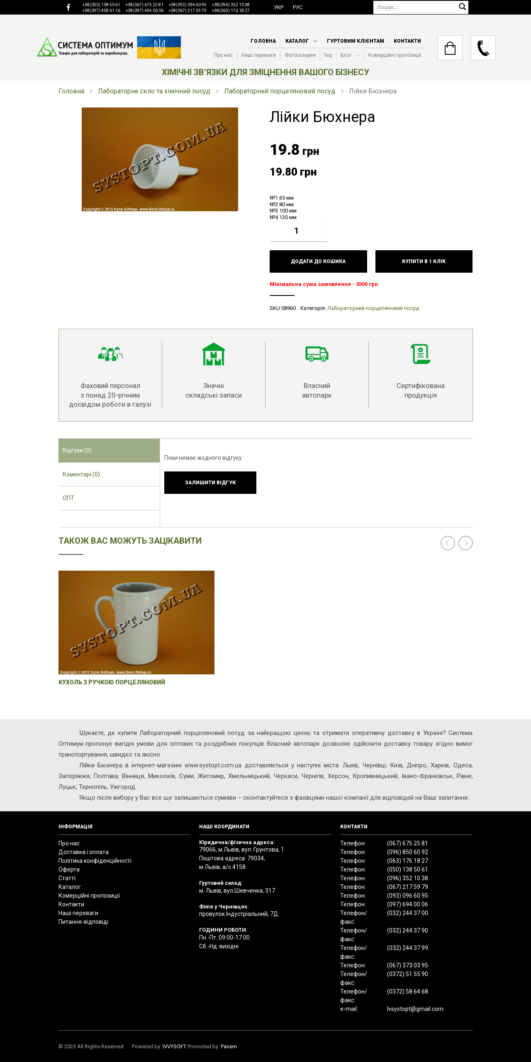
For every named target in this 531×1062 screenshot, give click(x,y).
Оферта (69, 869)
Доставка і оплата (83, 852)
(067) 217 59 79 (407, 887)
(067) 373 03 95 (407, 965)
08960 (288, 308)
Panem (229, 1046)
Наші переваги (258, 55)
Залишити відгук (210, 483)
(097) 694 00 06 (407, 904)
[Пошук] (421, 7)
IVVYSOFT (174, 1046)
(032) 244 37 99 (407, 948)
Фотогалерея (300, 55)
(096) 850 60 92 (407, 852)
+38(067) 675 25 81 (144, 4)
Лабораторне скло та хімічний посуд (154, 91)
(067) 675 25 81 (407, 843)
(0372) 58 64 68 (407, 991)
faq (328, 55)
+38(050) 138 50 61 (101, 4)
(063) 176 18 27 (407, 860)
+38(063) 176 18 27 (231, 10)
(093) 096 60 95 (407, 895)
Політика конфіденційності (95, 860)
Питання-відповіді (83, 921)
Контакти (407, 41)
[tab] (109, 451)
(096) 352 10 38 (407, 878)
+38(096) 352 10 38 (231, 4)
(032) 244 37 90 (407, 930)
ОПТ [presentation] (68, 498)
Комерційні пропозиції (394, 55)
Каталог (297, 41)
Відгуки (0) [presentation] (77, 450)
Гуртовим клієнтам (355, 41)
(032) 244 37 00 (407, 913)
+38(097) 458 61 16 (101, 10)
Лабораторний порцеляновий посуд (279, 91)
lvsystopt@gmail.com (415, 1009)
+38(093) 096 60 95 (188, 4)
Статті (67, 878)
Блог (346, 55)
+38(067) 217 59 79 (188, 10)
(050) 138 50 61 (407, 869)
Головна (263, 41)
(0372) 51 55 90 (407, 974)
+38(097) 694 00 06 (144, 10)
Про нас (223, 55)
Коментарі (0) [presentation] (81, 474)
